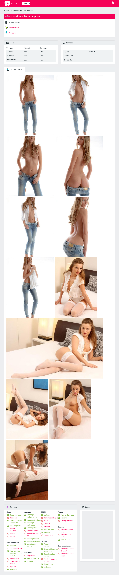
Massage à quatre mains (34, 534)
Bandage (47, 532)
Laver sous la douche (15, 562)
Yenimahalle (12, 27)
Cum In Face (65, 540)
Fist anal (64, 518)
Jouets (12, 534)
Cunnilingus (48, 564)
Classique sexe (15, 515)
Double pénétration (14, 529)
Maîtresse (47, 515)
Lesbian (30, 561)
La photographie (16, 548)
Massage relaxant (33, 541)
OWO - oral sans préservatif (16, 522)
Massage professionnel (32, 516)
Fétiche (12, 536)
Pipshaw (13, 566)
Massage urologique (31, 524)
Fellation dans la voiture (50, 560)
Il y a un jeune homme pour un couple (16, 553)
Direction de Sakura (31, 545)
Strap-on (47, 527)
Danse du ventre (33, 558)
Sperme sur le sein (66, 536)
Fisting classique (67, 515)
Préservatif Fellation (48, 545)
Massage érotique (34, 520)
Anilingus (47, 567)
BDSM (46, 521)
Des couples (14, 559)
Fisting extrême (67, 521)
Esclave (47, 524)
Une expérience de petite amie (51, 550)
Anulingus (13, 569)
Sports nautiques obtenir (67, 555)
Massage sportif (33, 539)
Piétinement (48, 535)
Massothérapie (32, 531)
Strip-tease (31, 555)
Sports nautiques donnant (67, 550)
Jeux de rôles (49, 529)
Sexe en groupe (15, 526)
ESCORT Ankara (10, 10)
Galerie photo (14, 69)
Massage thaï (32, 528)
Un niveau (13, 518)
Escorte (13, 546)
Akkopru (10, 32)
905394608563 (14, 22)
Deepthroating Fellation (49, 555)
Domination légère (51, 518)
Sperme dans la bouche (67, 531)
